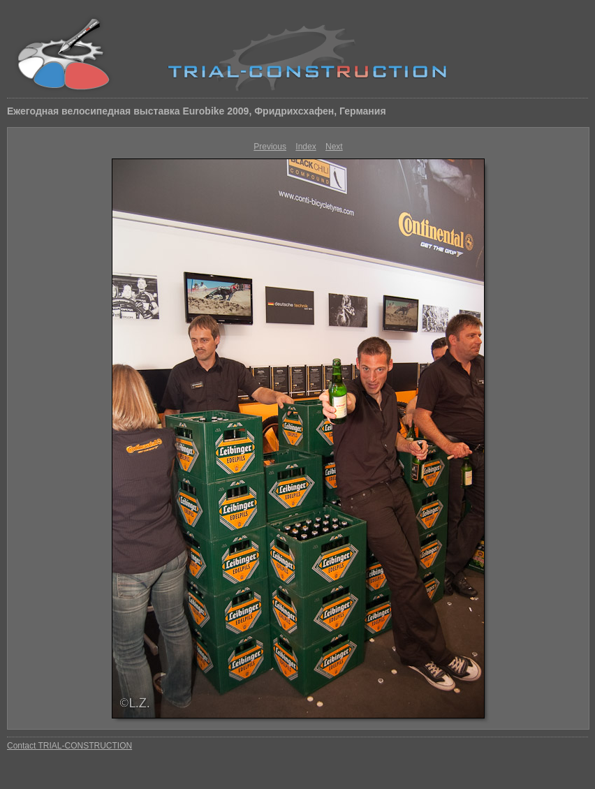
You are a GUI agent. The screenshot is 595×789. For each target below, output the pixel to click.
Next (334, 147)
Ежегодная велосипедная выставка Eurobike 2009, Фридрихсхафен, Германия (196, 111)
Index (305, 147)
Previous (270, 147)
